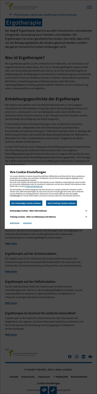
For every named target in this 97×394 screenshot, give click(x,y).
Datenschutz (14, 223)
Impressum (27, 223)
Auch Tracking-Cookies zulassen (61, 203)
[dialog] (48, 197)
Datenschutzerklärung (34, 186)
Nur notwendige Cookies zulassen (26, 203)
